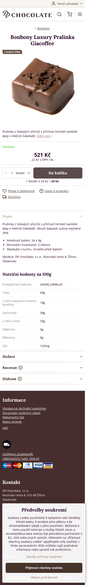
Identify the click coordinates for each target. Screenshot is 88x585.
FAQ (5, 428)
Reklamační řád (13, 417)
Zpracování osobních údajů (21, 413)
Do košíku (58, 172)
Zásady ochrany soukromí (44, 557)
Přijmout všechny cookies (44, 568)
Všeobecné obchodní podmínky (24, 408)
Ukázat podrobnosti (44, 577)
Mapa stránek (12, 422)
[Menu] (80, 14)
